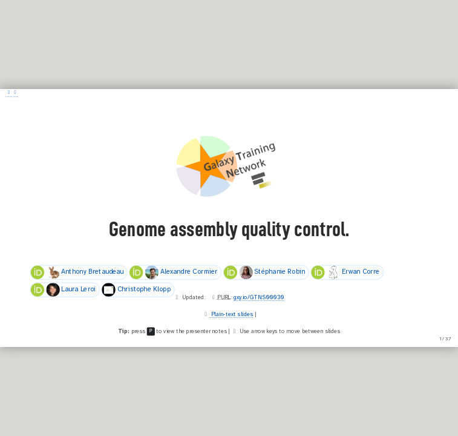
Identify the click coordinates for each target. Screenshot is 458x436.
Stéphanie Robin (265, 272)
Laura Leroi (63, 290)
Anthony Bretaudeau (77, 272)
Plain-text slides (231, 314)
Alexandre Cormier (173, 272)
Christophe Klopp (136, 290)
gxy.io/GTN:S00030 (259, 297)
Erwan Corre (345, 272)
